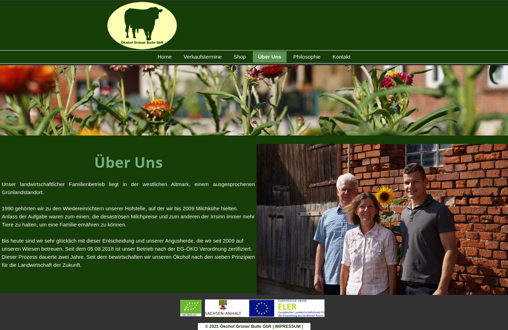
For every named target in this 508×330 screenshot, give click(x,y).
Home (164, 57)
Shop (240, 57)
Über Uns (270, 57)
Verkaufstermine (202, 57)
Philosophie (307, 57)
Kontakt (342, 57)
